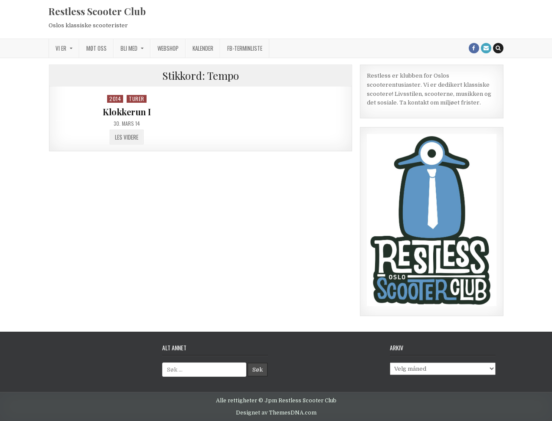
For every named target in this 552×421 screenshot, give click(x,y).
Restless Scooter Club (97, 11)
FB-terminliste (244, 48)
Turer (136, 98)
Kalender (203, 48)
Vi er (61, 48)
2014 (115, 98)
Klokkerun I (127, 111)
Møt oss (96, 48)
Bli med (129, 48)
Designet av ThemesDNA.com (276, 413)
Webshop (168, 48)
